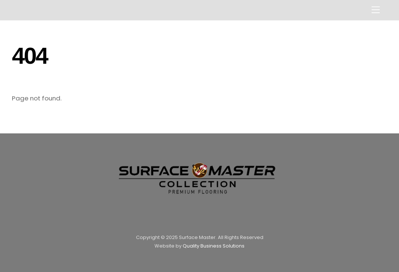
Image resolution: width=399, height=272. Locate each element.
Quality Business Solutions (214, 246)
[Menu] (375, 10)
